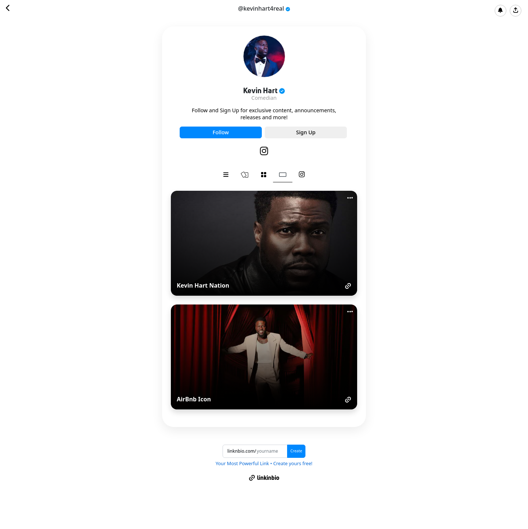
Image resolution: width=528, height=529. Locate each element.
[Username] (271, 451)
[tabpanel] (264, 300)
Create (296, 450)
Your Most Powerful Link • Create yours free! (264, 463)
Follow (221, 132)
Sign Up (305, 132)
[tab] (226, 174)
